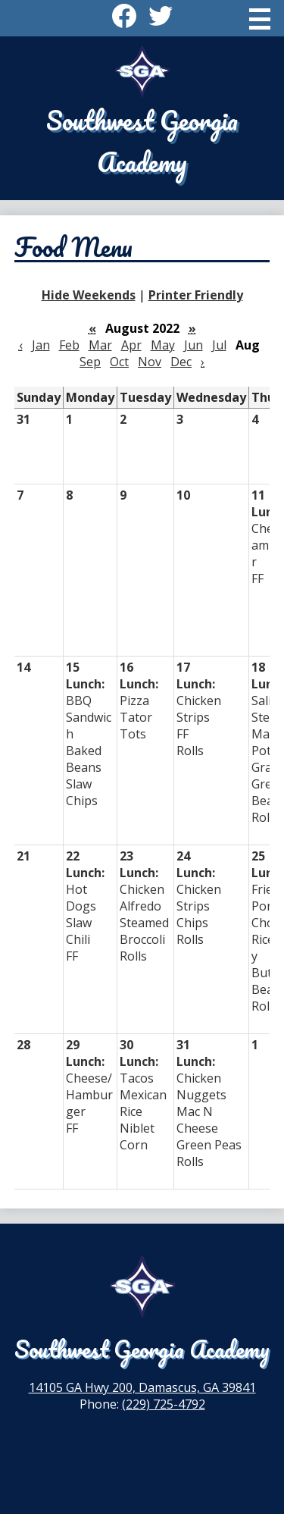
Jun (193, 345)
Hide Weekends (89, 295)
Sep (90, 361)
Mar (100, 345)
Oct (119, 361)
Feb (69, 345)
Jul (219, 345)
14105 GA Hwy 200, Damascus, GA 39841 (142, 1387)
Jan (41, 345)
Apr (131, 345)
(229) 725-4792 (163, 1404)
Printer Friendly (195, 295)
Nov (149, 361)
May (163, 345)
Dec (181, 361)
